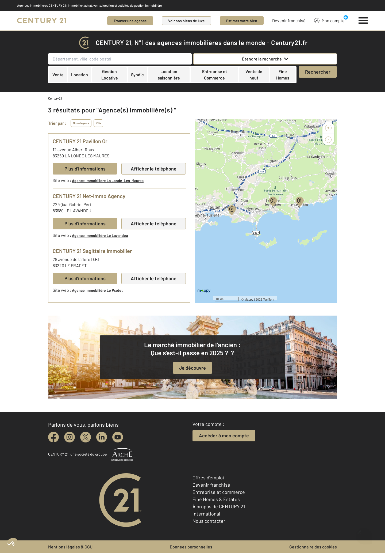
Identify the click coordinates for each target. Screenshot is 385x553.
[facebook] (53, 437)
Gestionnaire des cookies (313, 546)
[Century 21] (42, 20)
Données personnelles (191, 546)
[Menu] (363, 20)
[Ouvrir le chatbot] (364, 534)
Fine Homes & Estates (216, 499)
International (206, 514)
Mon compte (329, 20)
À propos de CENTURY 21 (218, 506)
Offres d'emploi (208, 477)
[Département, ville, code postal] (120, 59)
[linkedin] (101, 437)
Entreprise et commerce (218, 492)
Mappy (248, 299)
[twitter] (85, 437)
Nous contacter (208, 521)
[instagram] (69, 437)
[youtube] (117, 437)
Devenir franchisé (289, 20)
